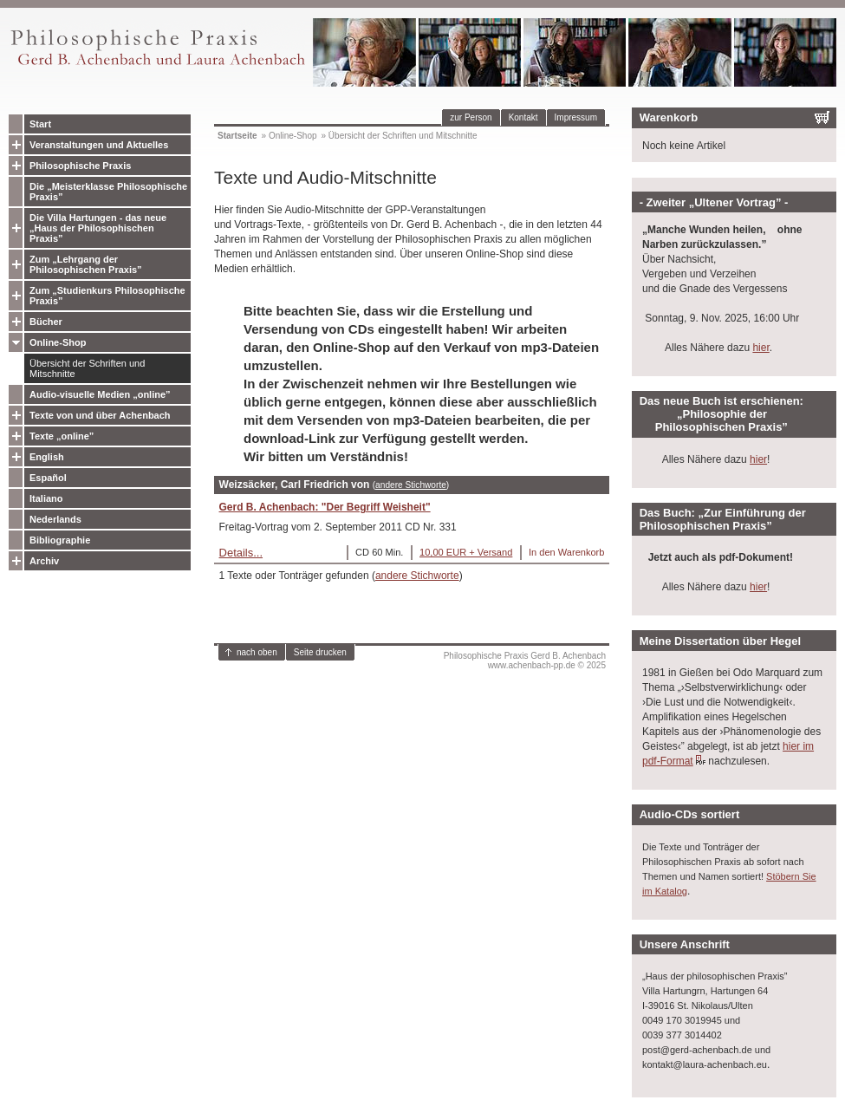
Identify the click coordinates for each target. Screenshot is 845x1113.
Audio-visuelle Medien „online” (100, 394)
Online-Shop (57, 342)
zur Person (470, 117)
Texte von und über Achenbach (100, 415)
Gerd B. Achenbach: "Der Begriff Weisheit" (325, 507)
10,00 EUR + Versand (465, 552)
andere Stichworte (410, 485)
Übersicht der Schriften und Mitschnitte (87, 368)
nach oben (257, 652)
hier (760, 348)
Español (48, 477)
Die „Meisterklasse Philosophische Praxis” (108, 191)
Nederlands (55, 519)
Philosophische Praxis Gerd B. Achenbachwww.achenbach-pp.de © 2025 (525, 660)
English (46, 457)
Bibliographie (59, 540)
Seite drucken (320, 652)
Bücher (45, 321)
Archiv (44, 561)
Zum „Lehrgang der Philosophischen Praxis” (85, 264)
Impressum (576, 117)
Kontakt (523, 117)
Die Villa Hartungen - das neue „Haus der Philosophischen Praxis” (97, 228)
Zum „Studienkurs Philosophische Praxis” (107, 295)
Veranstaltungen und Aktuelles (98, 145)
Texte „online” (61, 436)
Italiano (46, 498)
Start (40, 124)
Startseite (237, 135)
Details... (241, 552)
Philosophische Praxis (80, 165)
